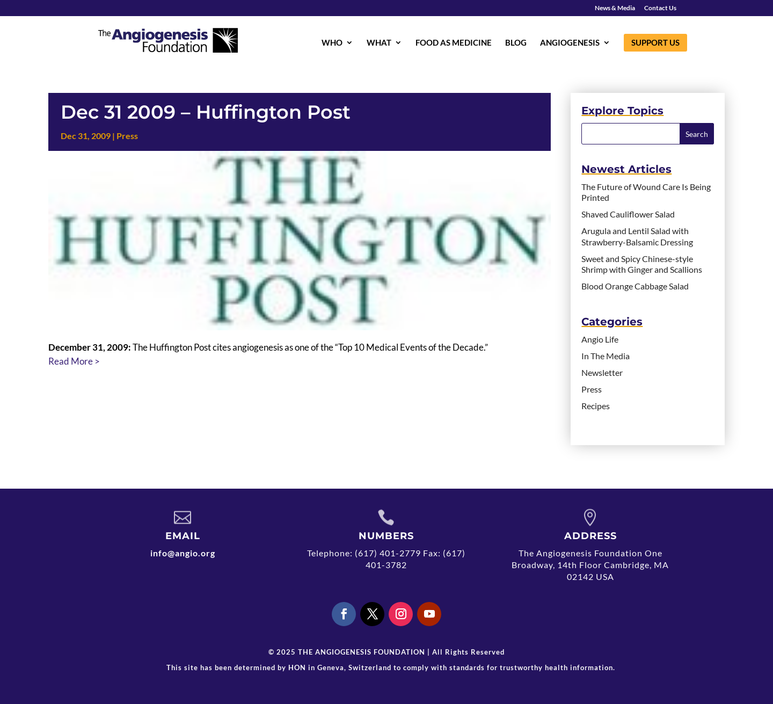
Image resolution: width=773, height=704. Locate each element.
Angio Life (599, 339)
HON (297, 667)
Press (127, 135)
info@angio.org (182, 553)
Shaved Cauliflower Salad (628, 214)
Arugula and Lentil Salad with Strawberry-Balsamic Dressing (637, 236)
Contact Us (660, 8)
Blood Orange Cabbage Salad (635, 286)
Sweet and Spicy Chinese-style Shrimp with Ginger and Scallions (641, 264)
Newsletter (602, 372)
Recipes (595, 406)
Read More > (74, 361)
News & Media (615, 8)
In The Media (605, 356)
